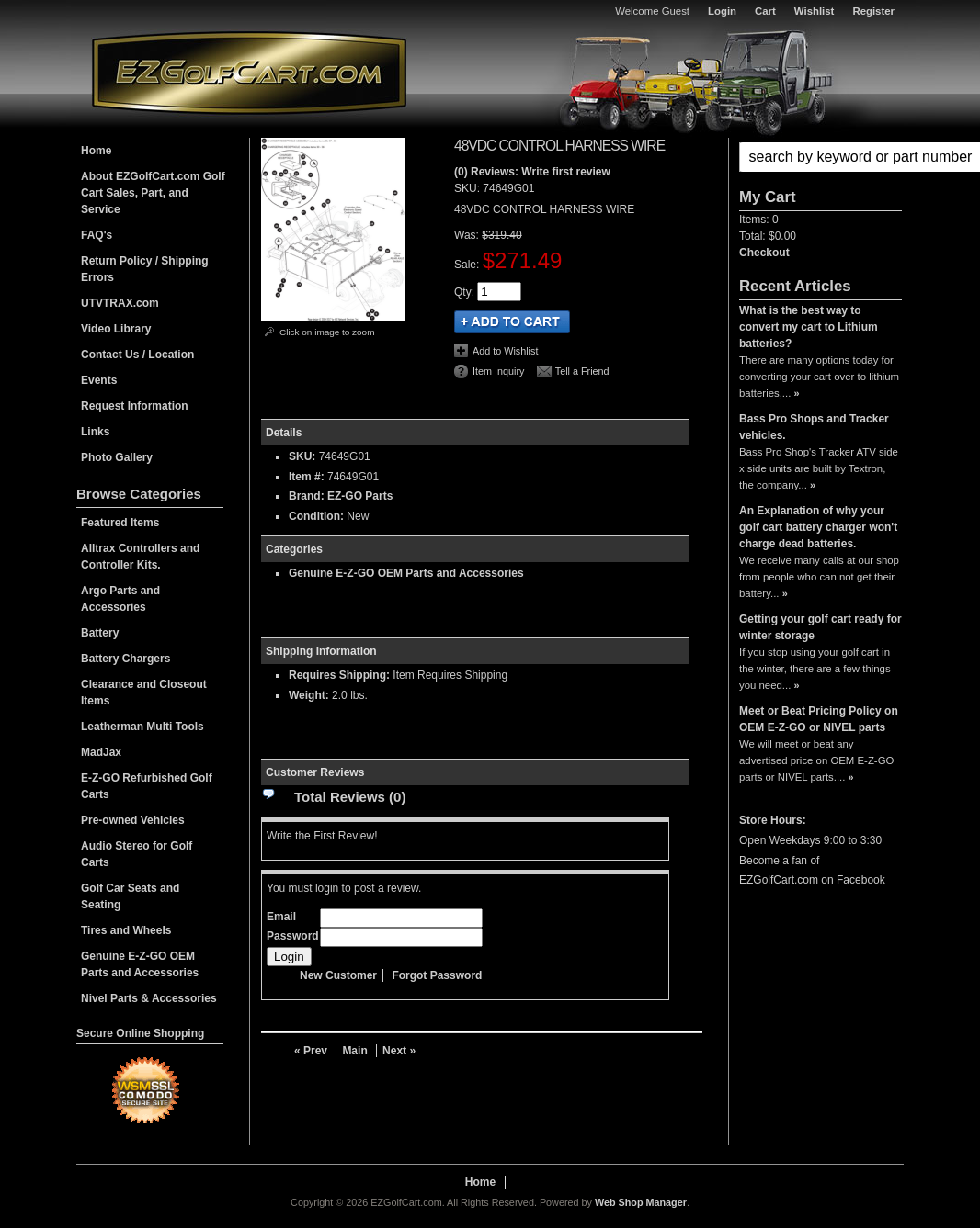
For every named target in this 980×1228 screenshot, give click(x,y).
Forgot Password (437, 975)
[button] (820, 157)
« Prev (310, 1050)
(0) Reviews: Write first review (532, 171)
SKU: (468, 188)
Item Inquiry (498, 371)
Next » (399, 1050)
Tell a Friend (582, 371)
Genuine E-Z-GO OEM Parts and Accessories (406, 573)
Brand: (307, 496)
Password (293, 935)
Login (722, 11)
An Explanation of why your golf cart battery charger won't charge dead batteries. (818, 527)
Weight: (309, 695)
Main (354, 1050)
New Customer (338, 975)
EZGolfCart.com (249, 72)
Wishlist (814, 11)
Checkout (764, 252)
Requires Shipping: (339, 675)
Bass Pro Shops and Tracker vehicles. (814, 427)
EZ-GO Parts (360, 496)
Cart (765, 11)
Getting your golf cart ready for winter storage (820, 627)
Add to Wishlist (505, 350)
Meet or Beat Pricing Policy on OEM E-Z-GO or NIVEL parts (818, 719)
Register (873, 11)
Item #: (308, 476)
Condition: (316, 516)
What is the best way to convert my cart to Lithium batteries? (808, 327)
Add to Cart (512, 321)
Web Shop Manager (641, 1202)
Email (281, 916)
